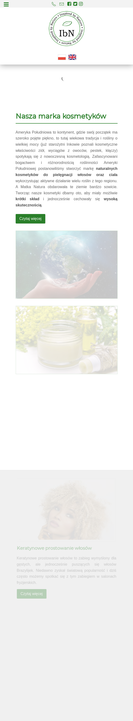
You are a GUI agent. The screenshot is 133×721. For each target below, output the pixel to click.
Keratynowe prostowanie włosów (54, 548)
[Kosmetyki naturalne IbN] (67, 28)
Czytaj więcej (30, 219)
